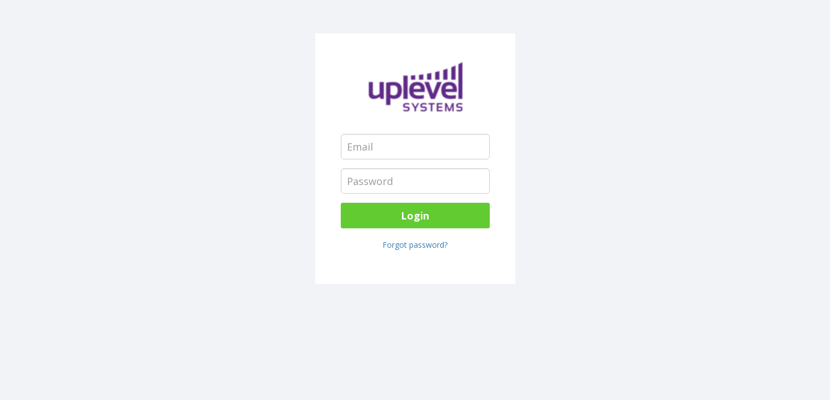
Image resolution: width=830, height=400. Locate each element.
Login (415, 215)
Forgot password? (415, 244)
